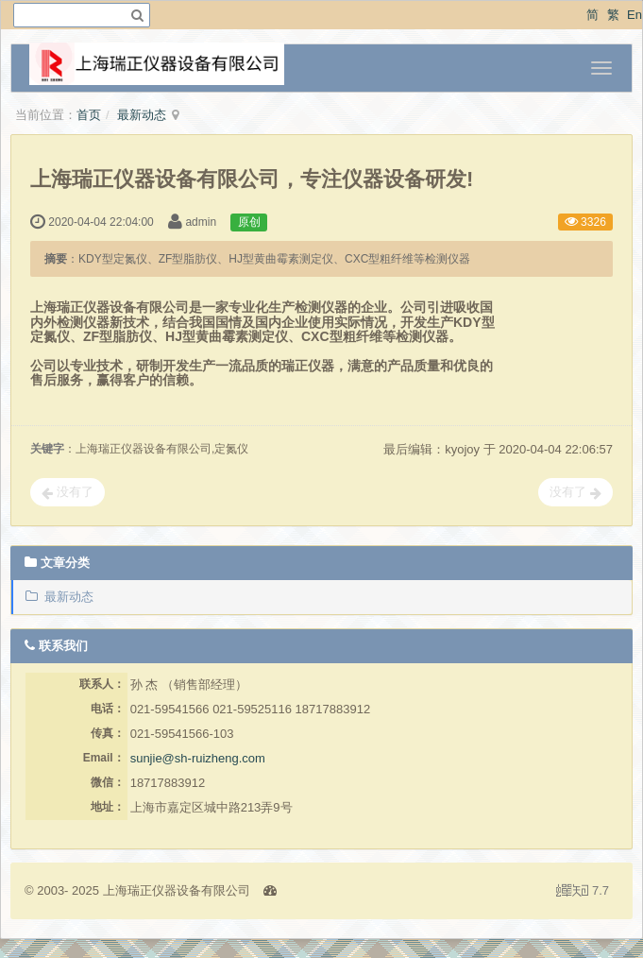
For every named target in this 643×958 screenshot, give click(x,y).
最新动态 (141, 115)
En (634, 15)
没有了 (67, 492)
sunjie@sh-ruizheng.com (197, 758)
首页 (88, 115)
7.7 (582, 891)
